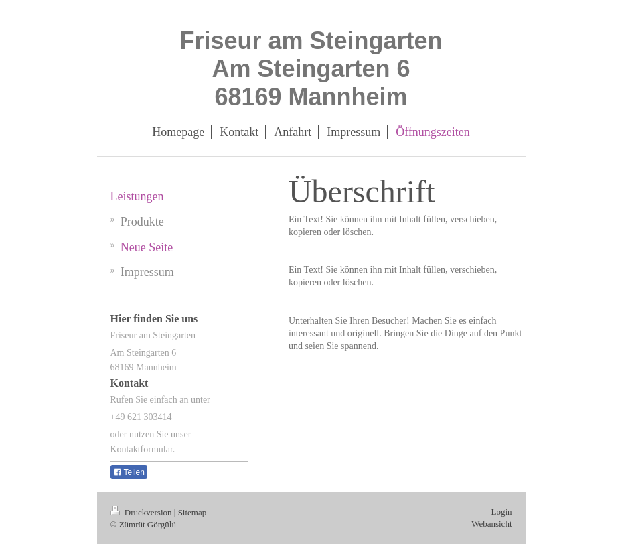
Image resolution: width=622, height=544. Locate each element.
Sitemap (192, 512)
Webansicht (491, 524)
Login (501, 511)
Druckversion (142, 512)
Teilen (129, 472)
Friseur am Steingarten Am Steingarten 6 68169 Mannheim (310, 69)
